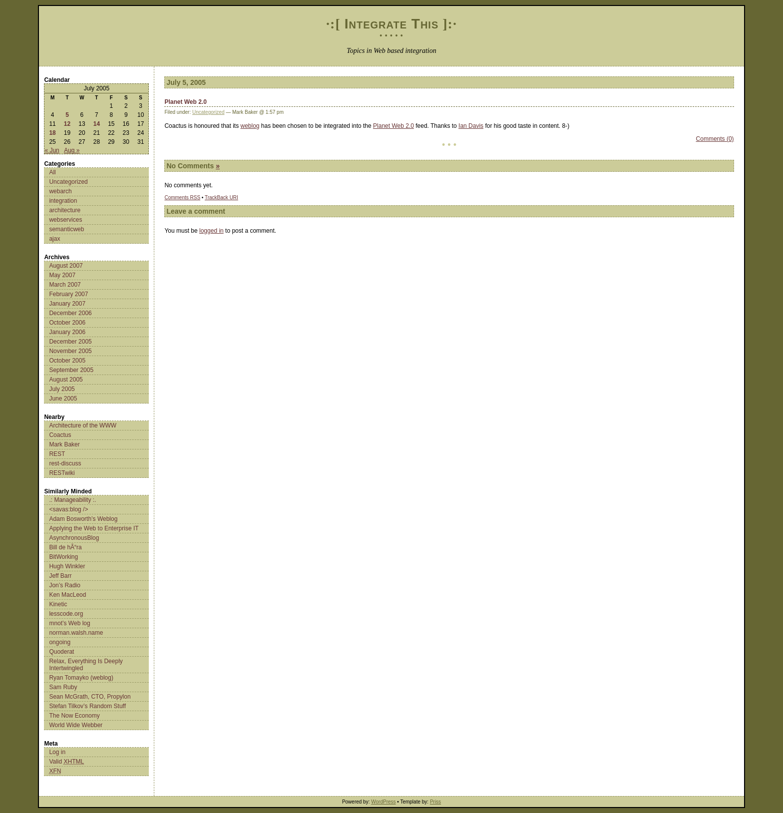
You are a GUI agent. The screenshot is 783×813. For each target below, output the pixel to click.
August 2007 (65, 265)
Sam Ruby (63, 687)
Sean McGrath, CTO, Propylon (89, 696)
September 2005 (71, 370)
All (52, 172)
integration (63, 200)
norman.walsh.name (76, 632)
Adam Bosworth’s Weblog (83, 518)
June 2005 (63, 398)
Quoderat (61, 651)
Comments (182, 197)
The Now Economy (74, 715)
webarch (60, 191)
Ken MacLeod (67, 594)
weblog (250, 125)
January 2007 (67, 303)
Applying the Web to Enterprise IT (93, 528)
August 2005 (65, 379)
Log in (57, 752)
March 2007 (64, 284)
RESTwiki (61, 472)
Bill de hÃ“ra (65, 547)
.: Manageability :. (72, 499)
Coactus (60, 434)
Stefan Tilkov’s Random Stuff (87, 706)
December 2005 (70, 341)
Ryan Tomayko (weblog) (81, 677)
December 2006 (70, 313)
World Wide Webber (75, 725)
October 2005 (67, 360)
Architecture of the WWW (82, 425)
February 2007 (68, 294)
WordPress (383, 802)
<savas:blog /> (68, 509)
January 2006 (67, 332)
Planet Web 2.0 (185, 101)
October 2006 (67, 322)
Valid (66, 761)
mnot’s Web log (69, 623)
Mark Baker (64, 444)
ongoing (59, 642)
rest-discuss (65, 463)
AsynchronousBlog (74, 537)
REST (57, 453)
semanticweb (66, 229)
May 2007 (62, 275)
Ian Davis (470, 125)
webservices (65, 219)
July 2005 (61, 389)
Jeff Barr (60, 575)
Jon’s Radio (64, 585)
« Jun (51, 150)
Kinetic (58, 604)
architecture (64, 210)
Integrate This (392, 23)
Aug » (71, 150)
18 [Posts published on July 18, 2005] (52, 132)
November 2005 (70, 351)
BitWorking (63, 556)
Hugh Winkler (67, 566)
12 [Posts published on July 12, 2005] (67, 123)
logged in (211, 230)
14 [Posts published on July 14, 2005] (96, 123)
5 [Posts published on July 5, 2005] (67, 114)
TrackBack (221, 197)
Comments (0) (715, 138)
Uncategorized (68, 181)
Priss (435, 802)
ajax (54, 238)
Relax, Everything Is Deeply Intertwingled (85, 665)
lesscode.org (66, 613)
